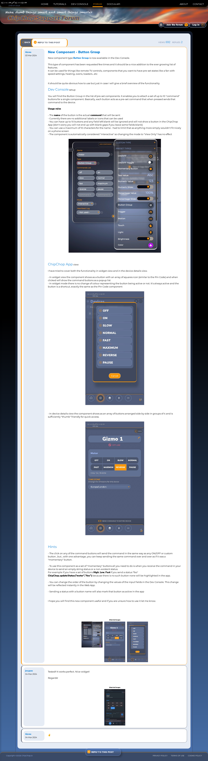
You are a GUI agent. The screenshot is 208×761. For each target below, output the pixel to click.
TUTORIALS (59, 4)
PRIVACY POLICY (160, 756)
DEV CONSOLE (79, 4)
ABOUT (184, 4)
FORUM (97, 4)
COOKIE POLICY (195, 756)
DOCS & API (113, 4)
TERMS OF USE (177, 756)
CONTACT (198, 4)
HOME (44, 4)
